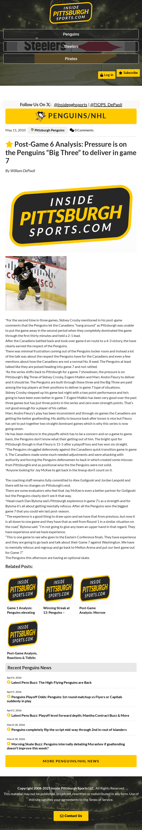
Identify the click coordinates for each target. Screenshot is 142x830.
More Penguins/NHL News (71, 761)
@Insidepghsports (70, 104)
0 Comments (82, 130)
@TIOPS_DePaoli (106, 104)
